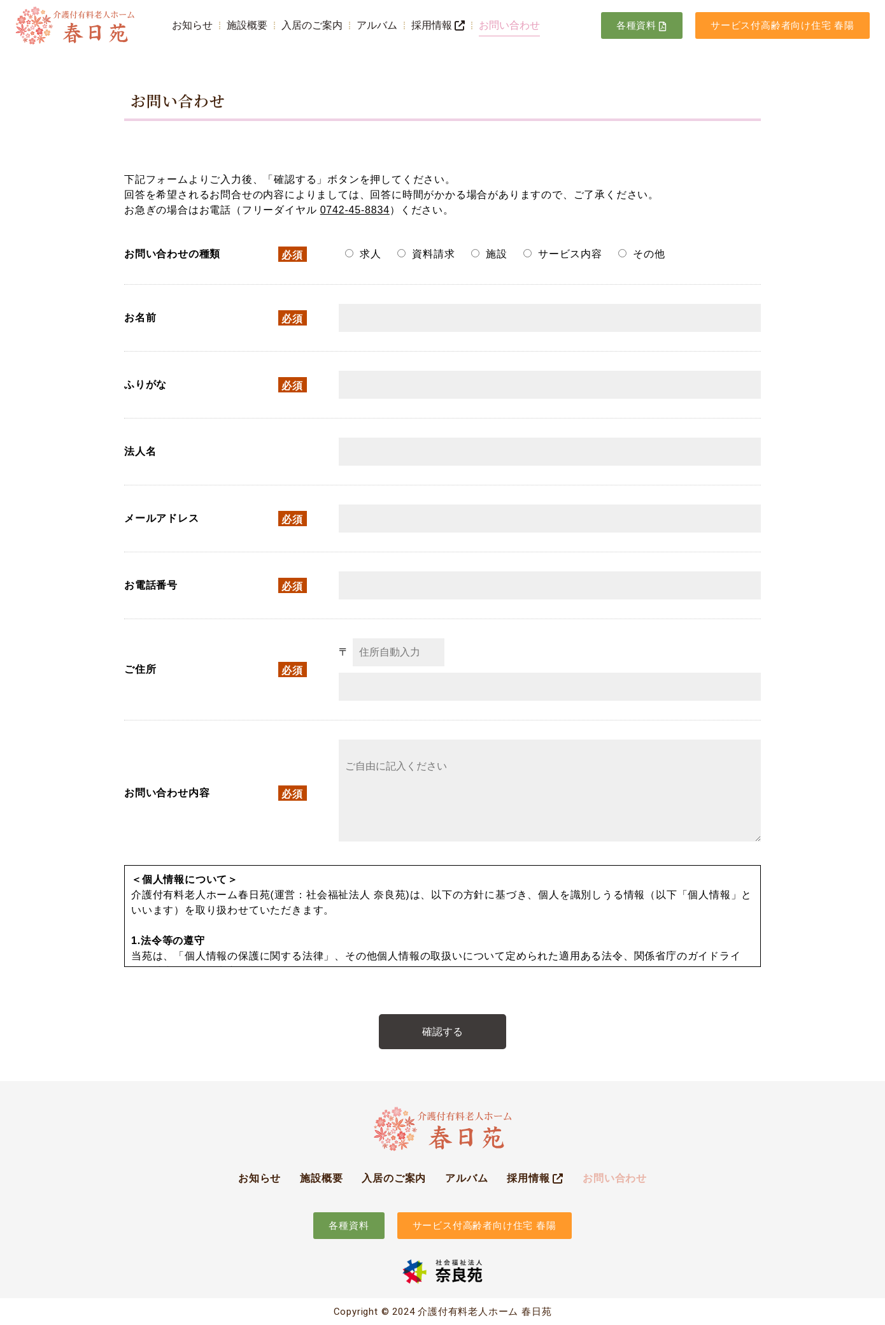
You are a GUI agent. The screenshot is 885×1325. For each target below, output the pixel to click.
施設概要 (247, 25)
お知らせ (192, 25)
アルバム (377, 25)
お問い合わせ (509, 25)
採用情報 (438, 25)
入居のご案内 (312, 25)
